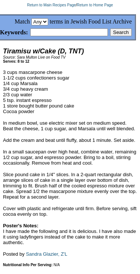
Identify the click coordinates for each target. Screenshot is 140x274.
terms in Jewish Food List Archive (91, 21)
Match (22, 21)
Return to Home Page (95, 5)
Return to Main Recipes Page (51, 5)
